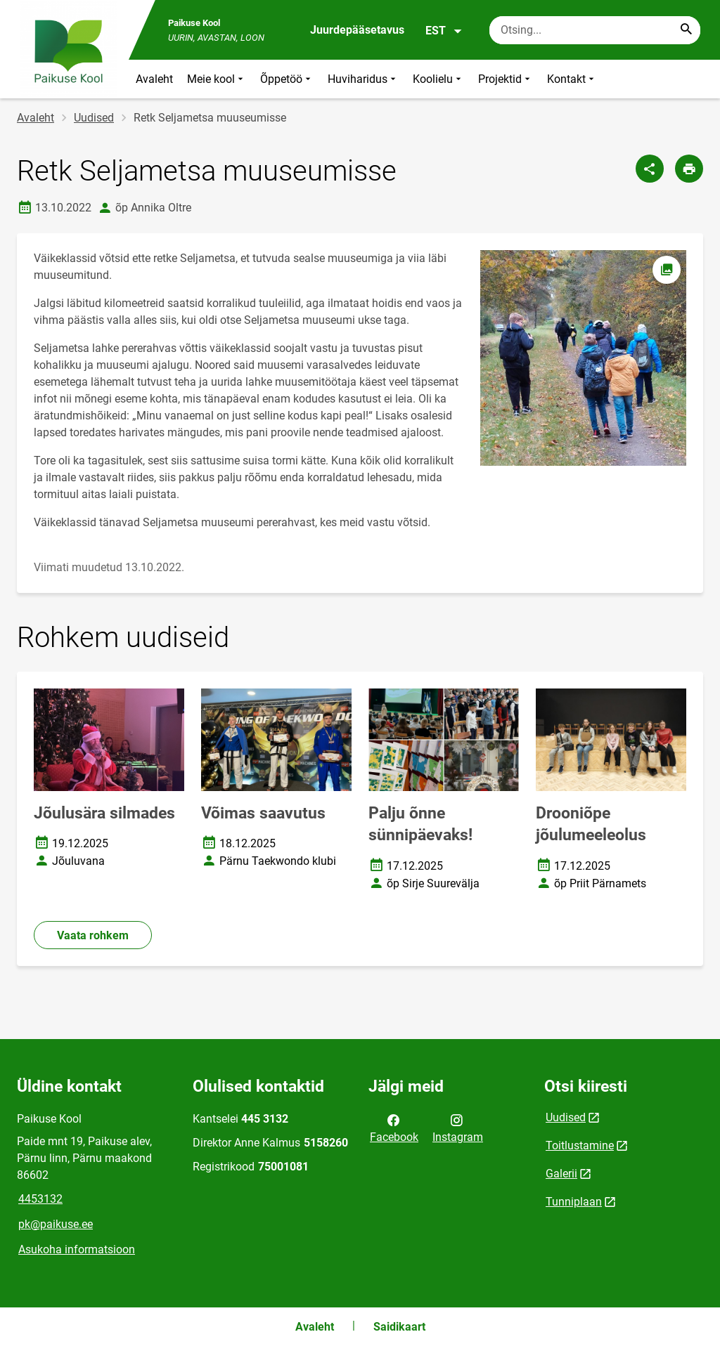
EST (444, 30)
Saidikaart (399, 1326)
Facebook (394, 1127)
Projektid (505, 79)
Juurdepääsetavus (357, 30)
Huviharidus (363, 79)
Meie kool (216, 79)
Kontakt (572, 79)
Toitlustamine (580, 1145)
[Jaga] (650, 169)
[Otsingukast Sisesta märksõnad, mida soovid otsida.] (594, 30)
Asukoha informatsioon (76, 1249)
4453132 (40, 1199)
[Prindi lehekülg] (689, 169)
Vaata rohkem (93, 935)
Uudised (94, 117)
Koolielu (438, 79)
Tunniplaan (574, 1201)
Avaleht (154, 79)
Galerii (561, 1173)
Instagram (457, 1127)
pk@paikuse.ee (55, 1224)
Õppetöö (287, 79)
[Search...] (686, 30)
